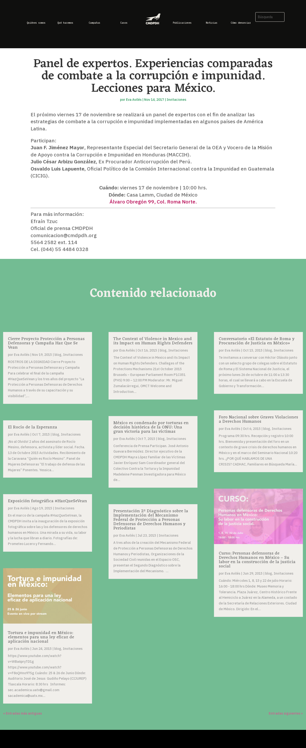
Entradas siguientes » (286, 713)
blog (58, 355)
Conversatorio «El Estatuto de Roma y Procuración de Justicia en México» (257, 341)
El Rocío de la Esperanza (32, 427)
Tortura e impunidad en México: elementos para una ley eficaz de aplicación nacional (41, 637)
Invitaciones (176, 99)
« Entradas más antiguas (22, 713)
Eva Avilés (134, 99)
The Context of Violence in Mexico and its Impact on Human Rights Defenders (152, 341)
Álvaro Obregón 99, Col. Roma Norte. (153, 201)
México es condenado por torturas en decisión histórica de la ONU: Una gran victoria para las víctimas (151, 427)
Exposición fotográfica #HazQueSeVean (47, 501)
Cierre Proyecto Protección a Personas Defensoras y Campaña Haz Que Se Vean (46, 343)
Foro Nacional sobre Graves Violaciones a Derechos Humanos (258, 419)
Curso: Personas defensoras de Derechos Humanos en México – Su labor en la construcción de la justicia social (257, 560)
